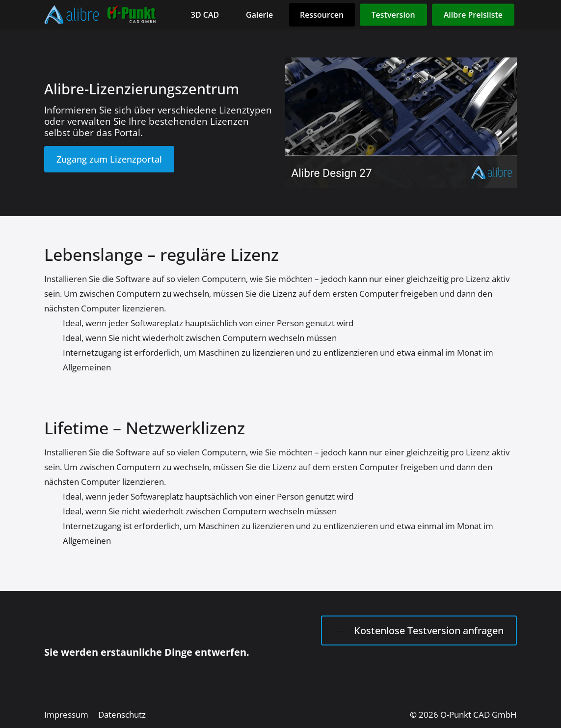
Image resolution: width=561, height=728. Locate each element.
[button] (109, 160)
